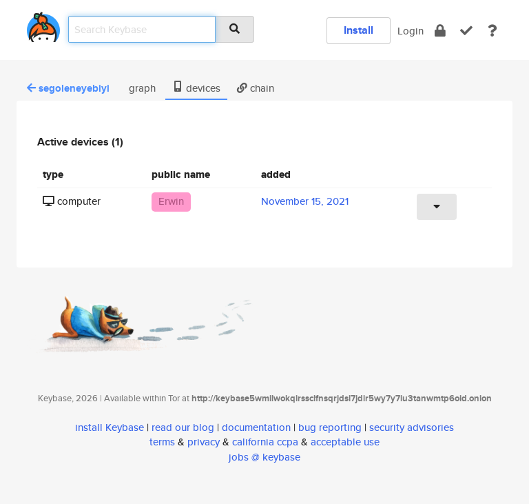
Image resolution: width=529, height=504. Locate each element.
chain (255, 88)
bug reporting (330, 427)
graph (141, 88)
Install (358, 30)
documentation (256, 427)
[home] (43, 24)
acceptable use (345, 441)
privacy (203, 441)
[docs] (492, 30)
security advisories (411, 427)
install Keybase (109, 427)
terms (162, 441)
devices (196, 88)
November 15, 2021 (305, 201)
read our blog (183, 427)
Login (410, 30)
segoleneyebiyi (68, 88)
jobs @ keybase (264, 457)
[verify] (466, 30)
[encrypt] (440, 30)
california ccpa (265, 441)
